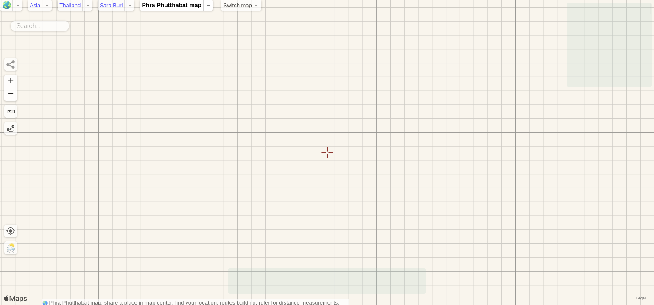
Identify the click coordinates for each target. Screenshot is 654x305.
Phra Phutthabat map (171, 5)
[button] (10, 81)
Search (70, 24)
